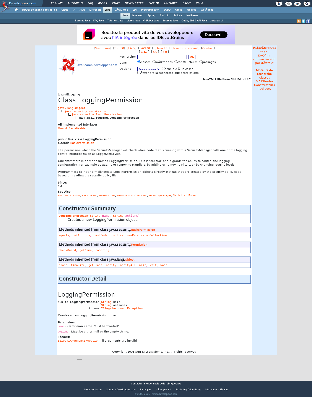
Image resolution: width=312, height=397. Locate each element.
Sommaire (102, 48)
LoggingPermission (73, 216)
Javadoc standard (185, 48)
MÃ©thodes (264, 81)
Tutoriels (75, 3)
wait (142, 265)
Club (199, 3)
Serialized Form (184, 195)
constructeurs (186, 62)
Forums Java (82, 20)
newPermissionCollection (147, 235)
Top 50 (119, 48)
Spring (151, 15)
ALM (82, 9)
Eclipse (178, 15)
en (265, 52)
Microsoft (95, 9)
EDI (134, 9)
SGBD (167, 9)
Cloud (64, 9)
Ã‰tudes (170, 3)
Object (129, 260)
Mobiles (191, 9)
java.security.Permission (85, 111)
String (95, 216)
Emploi (153, 3)
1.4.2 (144, 52)
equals (64, 235)
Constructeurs (264, 85)
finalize (78, 265)
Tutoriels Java (115, 20)
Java (107, 9)
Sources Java (170, 20)
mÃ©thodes (163, 62)
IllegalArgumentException (122, 308)
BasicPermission (82, 143)
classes (144, 62)
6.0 (165, 52)
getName (86, 250)
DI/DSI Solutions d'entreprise (39, 9)
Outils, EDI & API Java (194, 20)
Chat (116, 3)
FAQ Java (98, 20)
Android (164, 15)
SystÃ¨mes (206, 9)
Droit (186, 3)
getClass (95, 265)
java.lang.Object (72, 108)
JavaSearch (216, 20)
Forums (56, 3)
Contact (208, 48)
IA (74, 9)
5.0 (155, 52)
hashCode (100, 235)
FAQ (90, 3)
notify (111, 265)
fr (261, 52)
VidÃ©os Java (151, 20)
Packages (264, 89)
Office (178, 9)
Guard (62, 128)
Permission (139, 245)
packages (208, 62)
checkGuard (67, 250)
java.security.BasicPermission (97, 114)
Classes (264, 78)
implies (117, 235)
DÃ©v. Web (121, 9)
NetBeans (192, 15)
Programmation (150, 9)
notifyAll (128, 265)
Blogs (102, 3)
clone (63, 265)
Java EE (162, 48)
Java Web (137, 15)
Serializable (77, 128)
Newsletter (134, 3)
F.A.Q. (131, 48)
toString (102, 250)
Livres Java (133, 20)
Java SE (145, 48)
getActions (81, 235)
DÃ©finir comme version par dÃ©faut (264, 59)
